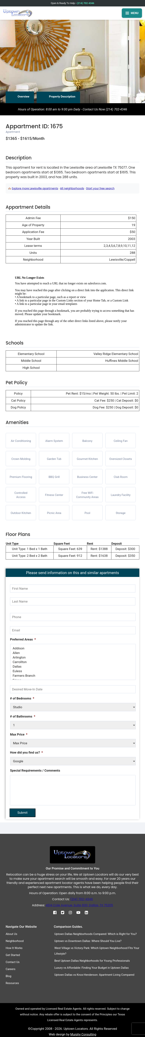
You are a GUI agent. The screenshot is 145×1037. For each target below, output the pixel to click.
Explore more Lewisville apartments (35, 188)
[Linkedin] (88, 912)
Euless (73, 671)
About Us (11, 934)
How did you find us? (26, 752)
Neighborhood (15, 941)
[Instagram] (72, 912)
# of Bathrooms (22, 716)
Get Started (13, 955)
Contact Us (13, 962)
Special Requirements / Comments (35, 770)
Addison (73, 648)
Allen (73, 653)
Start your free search (100, 188)
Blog (8, 976)
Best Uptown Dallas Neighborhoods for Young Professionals (92, 960)
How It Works (14, 948)
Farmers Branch (73, 675)
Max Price (18, 734)
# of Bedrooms (22, 698)
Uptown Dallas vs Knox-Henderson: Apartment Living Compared (94, 974)
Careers (10, 969)
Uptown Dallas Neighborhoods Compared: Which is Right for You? (95, 934)
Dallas (73, 666)
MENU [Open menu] (132, 13)
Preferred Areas (23, 639)
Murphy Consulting (83, 1034)
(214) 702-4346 (85, 3)
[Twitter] (64, 912)
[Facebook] (56, 912)
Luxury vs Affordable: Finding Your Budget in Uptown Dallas (91, 967)
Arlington (73, 657)
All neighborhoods (72, 188)
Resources (12, 983)
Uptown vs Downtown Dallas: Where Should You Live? (88, 941)
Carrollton (73, 662)
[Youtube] (80, 912)
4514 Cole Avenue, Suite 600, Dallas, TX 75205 (79, 905)
